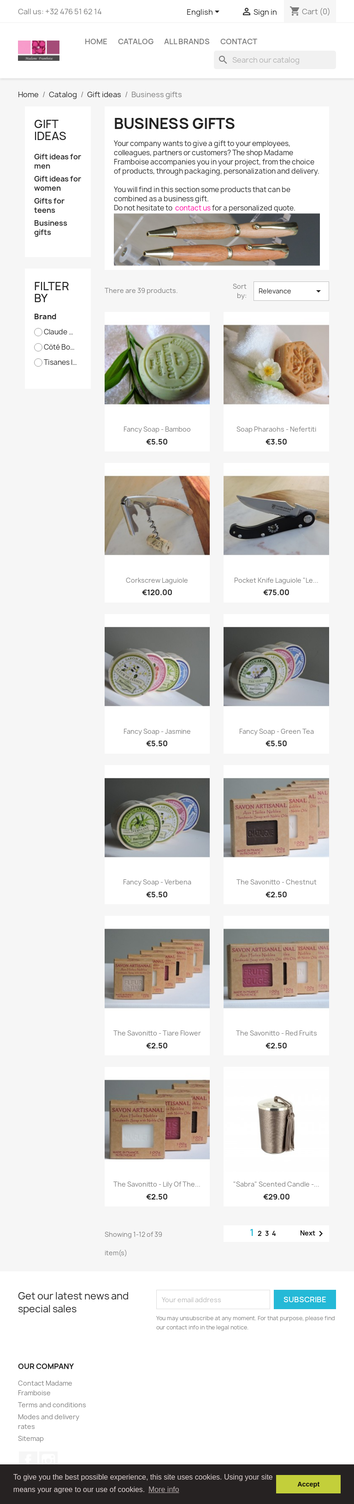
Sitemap (31, 1438)
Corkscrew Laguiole (157, 580)
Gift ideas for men (57, 161)
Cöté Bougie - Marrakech (60, 347)
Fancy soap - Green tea (276, 731)
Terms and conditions (52, 1404)
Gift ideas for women (57, 183)
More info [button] (163, 1489)
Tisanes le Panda (60, 362)
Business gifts (50, 227)
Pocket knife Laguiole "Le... (276, 580)
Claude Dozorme (60, 332)
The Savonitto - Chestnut (276, 882)
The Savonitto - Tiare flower (157, 1033)
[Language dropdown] (205, 12)
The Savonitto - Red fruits (276, 1033)
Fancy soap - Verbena (157, 882)
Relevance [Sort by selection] (291, 291)
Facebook (28, 1460)
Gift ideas (50, 130)
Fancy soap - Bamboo (157, 429)
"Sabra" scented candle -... (276, 1184)
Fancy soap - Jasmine (157, 731)
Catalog (135, 41)
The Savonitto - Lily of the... (157, 1184)
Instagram (48, 1460)
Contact (238, 41)
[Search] (275, 60)
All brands (187, 41)
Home (96, 41)
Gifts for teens (49, 205)
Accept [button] (308, 1484)
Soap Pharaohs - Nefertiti (276, 429)
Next (313, 1233)
